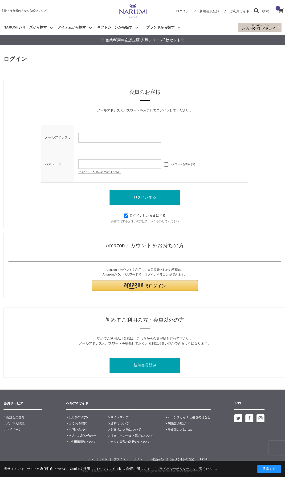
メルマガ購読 (15, 423)
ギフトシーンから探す (114, 27)
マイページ (13, 429)
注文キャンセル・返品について (131, 435)
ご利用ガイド (239, 11)
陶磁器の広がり (178, 423)
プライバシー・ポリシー (129, 459)
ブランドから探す (160, 27)
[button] (145, 285)
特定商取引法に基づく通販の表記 (172, 459)
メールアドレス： (58, 137)
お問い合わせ (78, 429)
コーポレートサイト (94, 459)
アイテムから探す (72, 27)
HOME (204, 459)
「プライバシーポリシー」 (173, 469)
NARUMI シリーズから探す (25, 27)
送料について (119, 423)
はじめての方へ (79, 417)
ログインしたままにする (145, 215)
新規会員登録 (209, 11)
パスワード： (55, 164)
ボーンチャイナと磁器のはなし (189, 417)
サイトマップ (119, 417)
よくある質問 (78, 423)
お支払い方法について (125, 429)
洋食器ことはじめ (180, 429)
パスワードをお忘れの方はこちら (99, 172)
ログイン (182, 11)
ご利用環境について (82, 442)
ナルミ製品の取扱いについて (130, 442)
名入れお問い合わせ (82, 435)
